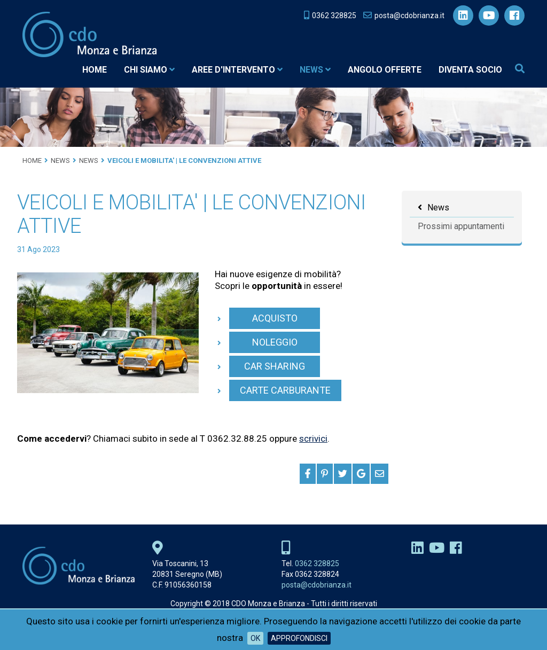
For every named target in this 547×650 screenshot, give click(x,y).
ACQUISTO (275, 318)
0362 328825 (317, 563)
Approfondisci (299, 638)
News (315, 70)
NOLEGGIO (275, 342)
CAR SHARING (274, 366)
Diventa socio (470, 70)
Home (94, 70)
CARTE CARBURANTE (285, 390)
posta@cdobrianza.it (316, 585)
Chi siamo (149, 70)
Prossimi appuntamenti (461, 226)
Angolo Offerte (384, 70)
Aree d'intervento (237, 70)
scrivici (313, 438)
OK (255, 638)
